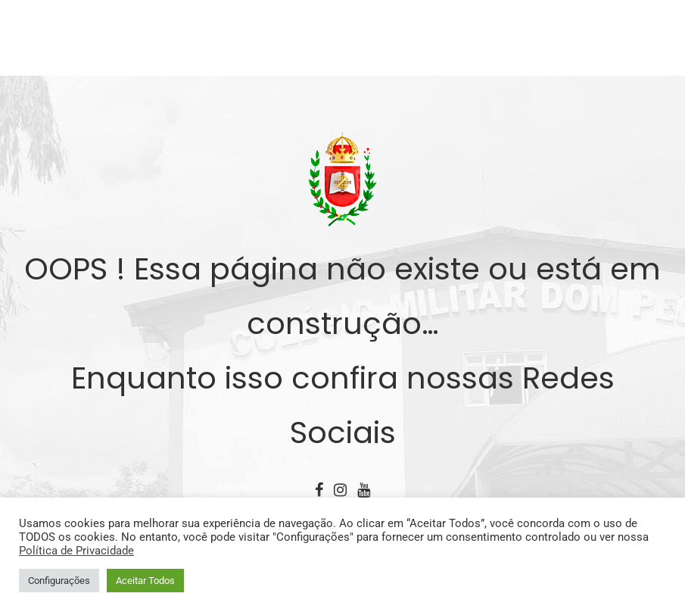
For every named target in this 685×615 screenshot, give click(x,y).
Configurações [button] (59, 580)
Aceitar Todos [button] (145, 580)
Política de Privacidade (76, 550)
